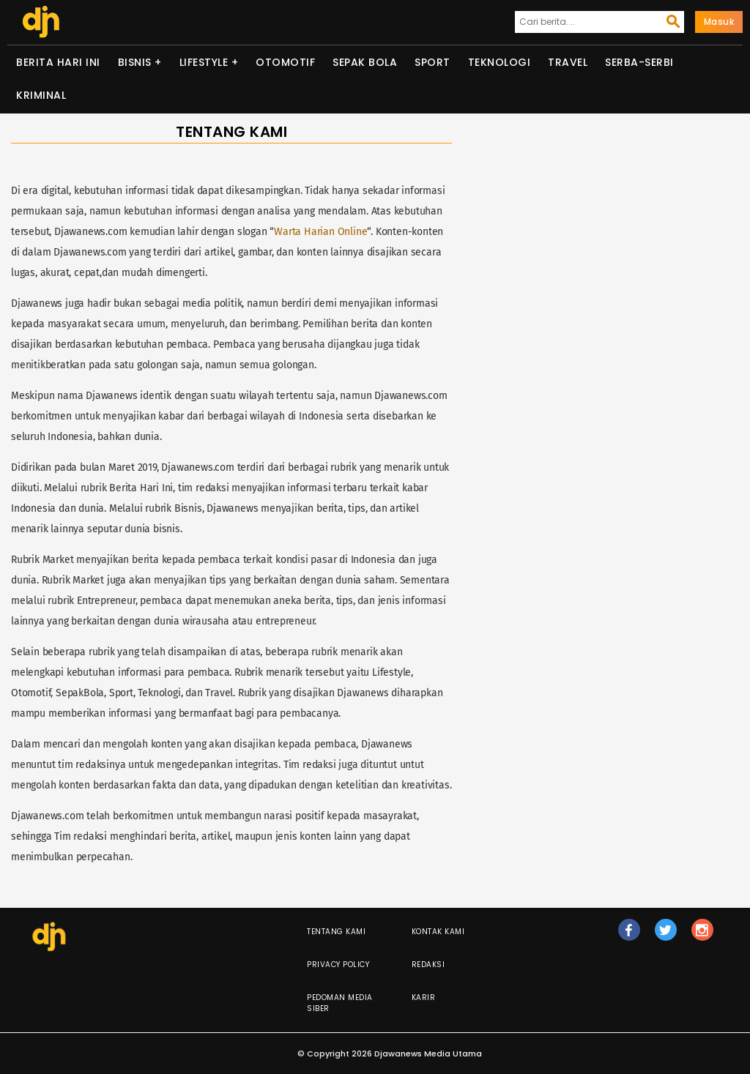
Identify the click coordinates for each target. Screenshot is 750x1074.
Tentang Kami (336, 931)
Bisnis (135, 62)
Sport (432, 62)
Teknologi (499, 62)
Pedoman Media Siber (340, 1003)
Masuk (719, 21)
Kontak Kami (438, 931)
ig (702, 936)
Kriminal (41, 95)
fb (629, 936)
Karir (424, 997)
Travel (567, 62)
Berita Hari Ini (58, 62)
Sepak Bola (365, 62)
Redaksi (428, 964)
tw (665, 936)
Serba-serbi (639, 62)
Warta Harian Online (320, 231)
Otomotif (285, 62)
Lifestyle (204, 62)
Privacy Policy (338, 964)
